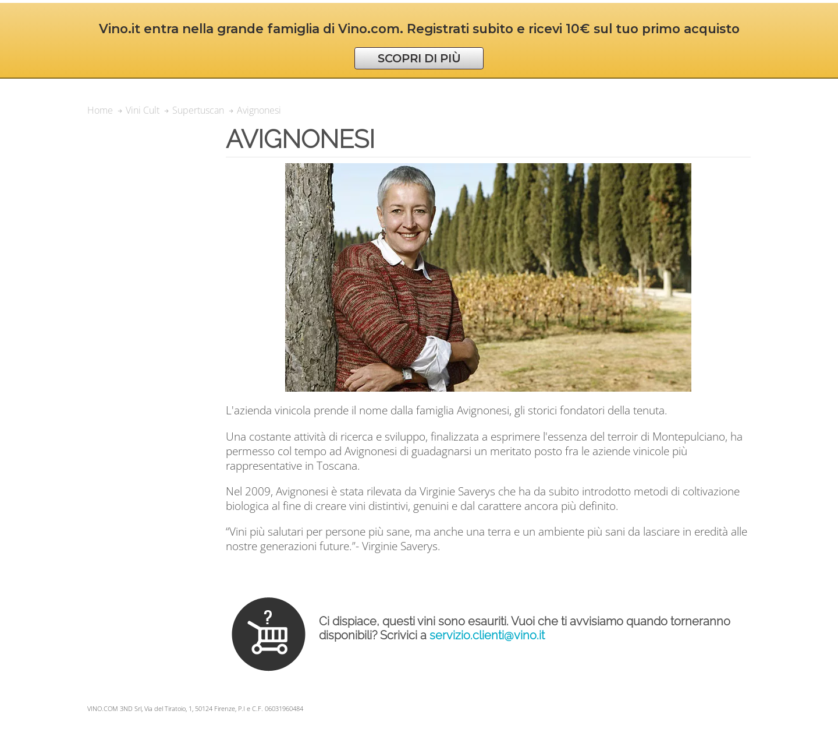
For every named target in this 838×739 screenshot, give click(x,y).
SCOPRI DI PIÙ (419, 58)
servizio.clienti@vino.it (487, 635)
